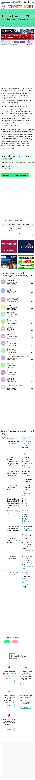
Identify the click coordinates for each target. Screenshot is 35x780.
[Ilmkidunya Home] (5, 2)
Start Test (6, 175)
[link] (25, 2)
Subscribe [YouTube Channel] (26, 683)
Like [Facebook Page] (9, 681)
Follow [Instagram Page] (26, 707)
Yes (7, 642)
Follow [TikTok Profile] (9, 729)
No (15, 642)
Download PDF (21, 175)
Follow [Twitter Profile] (9, 705)
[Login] (28, 2)
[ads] (9, 246)
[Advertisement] (17, 65)
